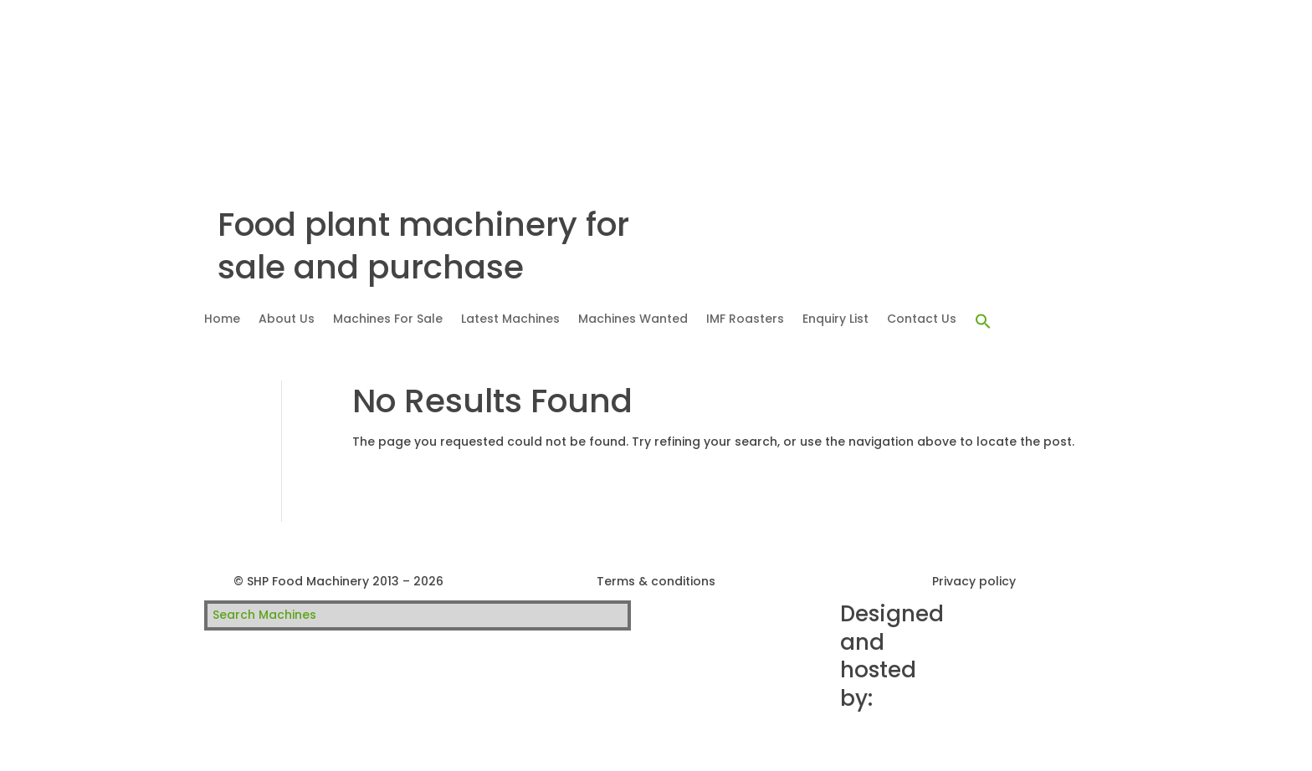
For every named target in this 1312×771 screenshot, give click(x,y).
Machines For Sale (388, 320)
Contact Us (921, 320)
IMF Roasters (745, 320)
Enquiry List (835, 320)
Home (222, 320)
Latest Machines (510, 320)
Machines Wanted (633, 320)
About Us (287, 320)
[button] (983, 322)
